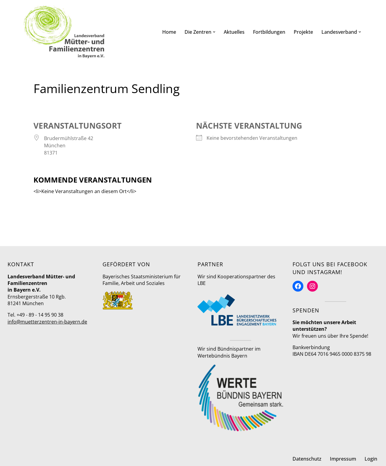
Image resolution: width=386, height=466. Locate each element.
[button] (214, 32)
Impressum (343, 458)
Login (371, 458)
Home (169, 32)
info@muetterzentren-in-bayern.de (47, 321)
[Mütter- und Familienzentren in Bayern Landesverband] (64, 31)
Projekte (303, 32)
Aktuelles (234, 32)
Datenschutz (307, 458)
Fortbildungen (269, 32)
